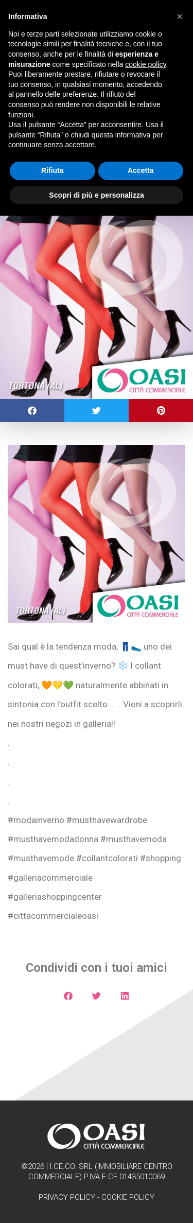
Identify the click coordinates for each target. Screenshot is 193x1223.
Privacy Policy (67, 1197)
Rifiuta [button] (52, 170)
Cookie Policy (127, 1197)
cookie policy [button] (145, 64)
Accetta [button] (141, 170)
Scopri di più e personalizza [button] (96, 195)
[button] (32, 410)
